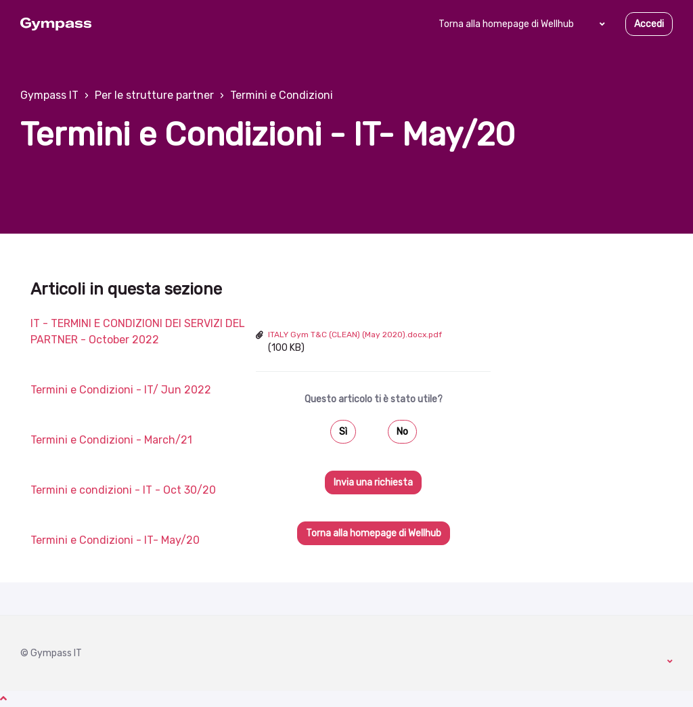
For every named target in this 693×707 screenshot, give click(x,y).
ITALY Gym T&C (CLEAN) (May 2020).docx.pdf (355, 334)
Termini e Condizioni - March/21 (111, 439)
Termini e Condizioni (281, 95)
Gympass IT (49, 95)
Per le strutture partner (154, 95)
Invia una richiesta (373, 482)
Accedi (649, 24)
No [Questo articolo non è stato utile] (402, 431)
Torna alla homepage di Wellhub (506, 24)
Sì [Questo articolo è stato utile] (343, 431)
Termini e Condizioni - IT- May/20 (115, 540)
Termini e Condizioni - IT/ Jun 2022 (120, 389)
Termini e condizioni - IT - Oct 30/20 (123, 490)
